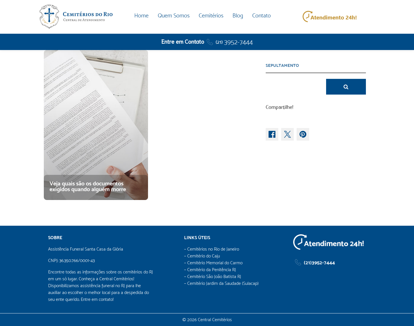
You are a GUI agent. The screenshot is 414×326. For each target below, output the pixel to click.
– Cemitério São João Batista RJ (212, 276)
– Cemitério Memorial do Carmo (213, 262)
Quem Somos (174, 15)
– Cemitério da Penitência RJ (210, 269)
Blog (237, 15)
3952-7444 (234, 42)
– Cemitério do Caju (202, 256)
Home (141, 15)
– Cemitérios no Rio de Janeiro (211, 249)
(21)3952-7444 (319, 262)
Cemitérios (211, 15)
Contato (261, 15)
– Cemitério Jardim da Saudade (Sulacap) (221, 283)
